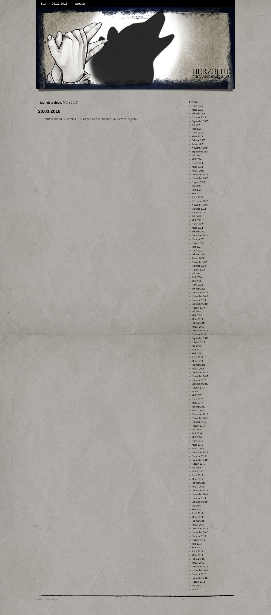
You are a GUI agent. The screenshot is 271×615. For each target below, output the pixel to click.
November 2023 (200, 178)
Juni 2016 (197, 433)
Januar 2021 (198, 258)
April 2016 (197, 440)
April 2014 (197, 513)
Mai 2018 (197, 353)
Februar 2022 (198, 231)
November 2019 (200, 296)
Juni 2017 (197, 391)
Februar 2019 (198, 322)
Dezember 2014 (200, 490)
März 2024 (197, 166)
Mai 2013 (197, 547)
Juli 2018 (196, 345)
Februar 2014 (198, 520)
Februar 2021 (198, 254)
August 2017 (198, 387)
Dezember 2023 (200, 174)
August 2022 (198, 212)
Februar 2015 (198, 482)
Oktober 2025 (199, 117)
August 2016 (198, 425)
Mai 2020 (197, 281)
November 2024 (200, 147)
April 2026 (197, 105)
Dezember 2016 (200, 414)
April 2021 (197, 250)
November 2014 (200, 494)
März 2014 (197, 517)
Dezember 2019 (200, 292)
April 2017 (197, 399)
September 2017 (200, 383)
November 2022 (200, 204)
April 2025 (197, 132)
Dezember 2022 (200, 201)
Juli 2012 (196, 585)
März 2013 (197, 555)
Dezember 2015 (200, 452)
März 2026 (197, 109)
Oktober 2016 (199, 421)
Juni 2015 (197, 471)
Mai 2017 (197, 395)
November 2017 (200, 376)
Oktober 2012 (199, 574)
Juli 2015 (196, 467)
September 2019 (200, 303)
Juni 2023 (197, 189)
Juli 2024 (196, 155)
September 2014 (200, 501)
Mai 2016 (197, 437)
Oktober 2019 (199, 300)
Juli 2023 (196, 185)
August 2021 (198, 243)
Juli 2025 (196, 125)
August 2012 (198, 581)
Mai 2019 (197, 315)
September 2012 (200, 578)
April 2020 (197, 284)
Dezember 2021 (200, 235)
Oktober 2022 (199, 208)
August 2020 (198, 269)
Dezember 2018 (200, 330)
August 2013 (198, 539)
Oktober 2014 (199, 498)
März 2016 (197, 444)
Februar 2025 (198, 140)
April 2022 (197, 223)
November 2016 (200, 418)
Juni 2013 (197, 543)
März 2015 (197, 479)
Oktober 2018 (199, 334)
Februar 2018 (198, 364)
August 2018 (198, 341)
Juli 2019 (196, 311)
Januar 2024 (198, 170)
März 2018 (197, 361)
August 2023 (198, 182)
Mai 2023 (197, 193)
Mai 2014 (197, 509)
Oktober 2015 (199, 456)
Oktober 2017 (199, 380)
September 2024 (200, 151)
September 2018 (200, 338)
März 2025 (197, 136)
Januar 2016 (198, 448)
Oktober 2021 (199, 239)
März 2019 (197, 319)
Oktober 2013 (199, 536)
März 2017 (197, 402)
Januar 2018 (198, 368)
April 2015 (197, 475)
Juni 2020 (197, 277)
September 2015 (200, 460)
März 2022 (197, 227)
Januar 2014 (198, 524)
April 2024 (197, 163)
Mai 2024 (197, 159)
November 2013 (200, 532)
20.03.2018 (49, 111)
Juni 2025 (197, 128)
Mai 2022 (197, 220)
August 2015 (198, 463)
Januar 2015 (198, 486)
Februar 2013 (198, 558)
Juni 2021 (197, 246)
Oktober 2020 (199, 265)
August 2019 (198, 307)
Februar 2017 (198, 406)
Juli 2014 (196, 505)
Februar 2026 (198, 113)
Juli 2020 (196, 273)
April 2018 (197, 357)
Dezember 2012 (200, 566)
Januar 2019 (198, 326)
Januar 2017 (198, 410)
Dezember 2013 (200, 528)
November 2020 (200, 262)
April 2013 (197, 551)
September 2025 (200, 121)
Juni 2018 (197, 349)
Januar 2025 (198, 144)
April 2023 (197, 197)
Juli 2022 (196, 216)
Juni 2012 (197, 589)
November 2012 (200, 570)
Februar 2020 (198, 288)
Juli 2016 (196, 429)
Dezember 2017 (200, 372)
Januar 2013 (198, 562)
